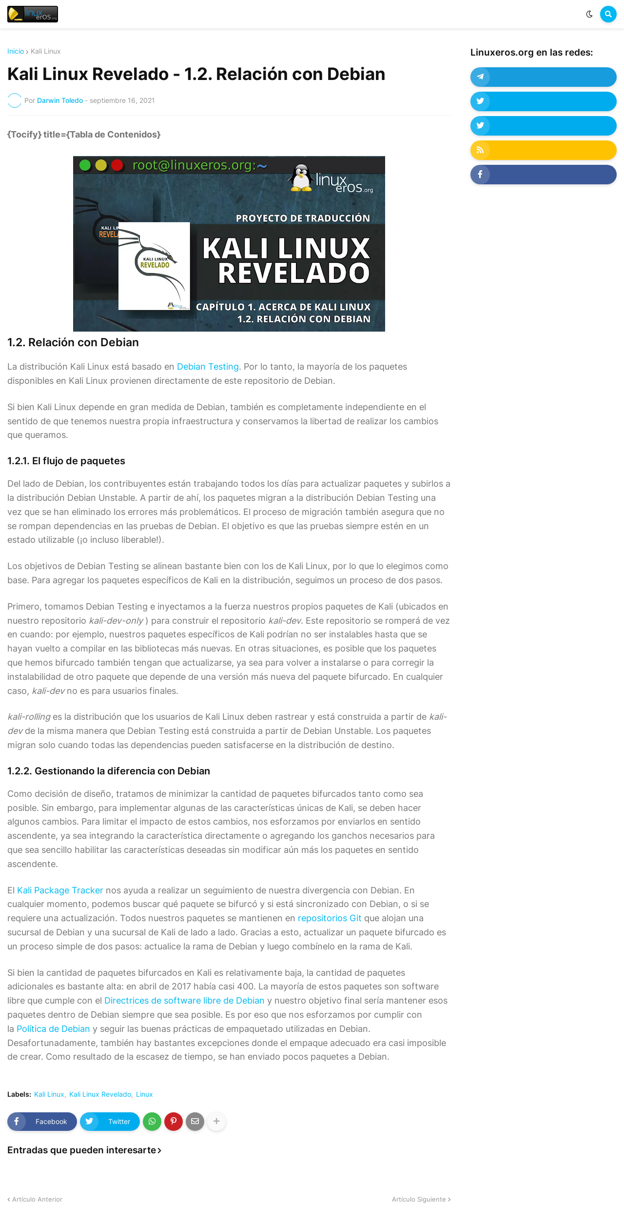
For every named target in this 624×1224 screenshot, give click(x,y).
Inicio (15, 51)
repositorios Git (330, 918)
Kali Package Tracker (60, 890)
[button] (589, 14)
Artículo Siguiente (419, 1199)
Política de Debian (53, 1029)
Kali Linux (46, 51)
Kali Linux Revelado (100, 1094)
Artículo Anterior (37, 1199)
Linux (144, 1094)
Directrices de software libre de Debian (184, 1000)
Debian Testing (208, 366)
